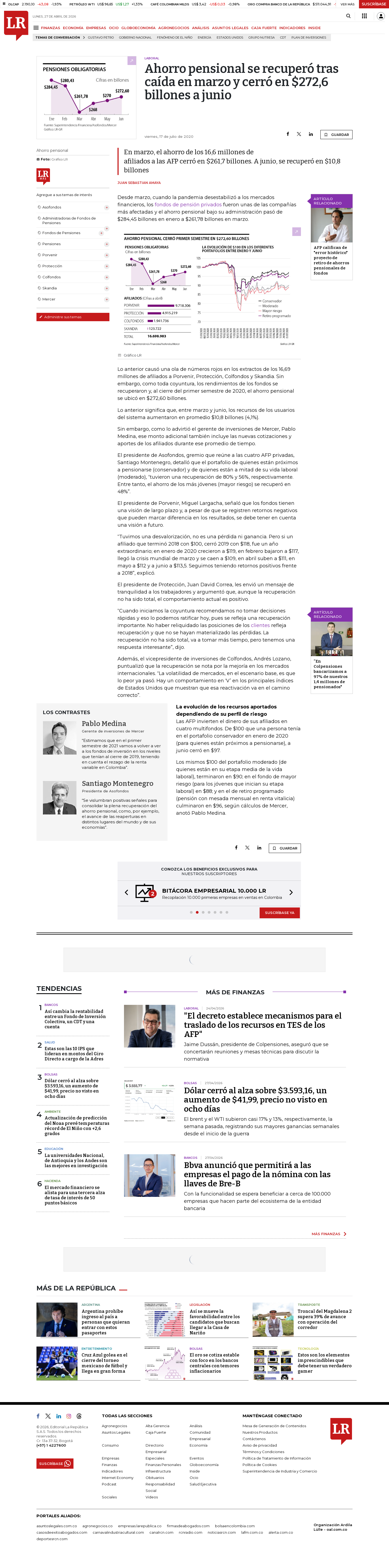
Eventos (197, 1458)
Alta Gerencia (157, 1426)
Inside (195, 1471)
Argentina (91, 1305)
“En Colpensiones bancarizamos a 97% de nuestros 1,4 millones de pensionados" (331, 674)
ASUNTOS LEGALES (230, 28)
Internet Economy (117, 1477)
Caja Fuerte (156, 1432)
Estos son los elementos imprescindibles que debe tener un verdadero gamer (325, 1363)
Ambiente (53, 1112)
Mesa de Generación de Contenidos (274, 1426)
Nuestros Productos (260, 1432)
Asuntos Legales (116, 1432)
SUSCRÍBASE (374, 4)
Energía (204, 37)
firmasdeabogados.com (188, 1526)
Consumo (110, 1445)
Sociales (109, 1497)
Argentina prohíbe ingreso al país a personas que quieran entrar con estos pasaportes (106, 1322)
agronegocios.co (97, 1526)
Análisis (196, 1426)
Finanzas (109, 1464)
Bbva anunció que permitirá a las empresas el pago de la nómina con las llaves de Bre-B (257, 1174)
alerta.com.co (281, 1532)
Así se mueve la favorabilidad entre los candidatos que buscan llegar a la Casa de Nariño (215, 1322)
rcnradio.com (190, 1532)
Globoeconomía (204, 1464)
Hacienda (53, 1181)
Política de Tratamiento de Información (277, 1458)
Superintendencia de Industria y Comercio (280, 1471)
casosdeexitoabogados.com (61, 1532)
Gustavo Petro (101, 37)
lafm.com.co (252, 1532)
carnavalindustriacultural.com (118, 1532)
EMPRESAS (96, 28)
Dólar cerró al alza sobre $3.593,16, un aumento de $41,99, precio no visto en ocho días (72, 1088)
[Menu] (37, 27)
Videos (152, 1497)
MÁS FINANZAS (326, 1234)
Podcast (109, 1484)
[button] (125, 893)
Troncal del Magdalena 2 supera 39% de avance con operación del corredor (325, 1319)
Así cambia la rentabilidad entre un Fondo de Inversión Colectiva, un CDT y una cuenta (75, 1019)
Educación (54, 1149)
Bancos (51, 1005)
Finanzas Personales (163, 1464)
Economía (198, 1445)
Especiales (155, 1458)
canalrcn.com (161, 1532)
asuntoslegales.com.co (56, 1526)
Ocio (194, 1477)
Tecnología (308, 1349)
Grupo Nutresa (262, 37)
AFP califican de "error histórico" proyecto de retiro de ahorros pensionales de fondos (331, 260)
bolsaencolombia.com (235, 1526)
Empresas (110, 1458)
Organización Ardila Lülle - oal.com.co (333, 1527)
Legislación (200, 1305)
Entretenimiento (97, 1349)
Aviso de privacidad (260, 1445)
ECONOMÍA (73, 28)
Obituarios (155, 1477)
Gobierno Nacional (135, 37)
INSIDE (314, 28)
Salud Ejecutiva (203, 1484)
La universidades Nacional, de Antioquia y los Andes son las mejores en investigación (76, 1160)
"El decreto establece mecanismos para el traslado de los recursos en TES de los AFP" (263, 1025)
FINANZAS (50, 28)
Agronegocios (114, 1426)
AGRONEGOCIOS (173, 28)
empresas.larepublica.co (140, 1526)
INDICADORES (292, 28)
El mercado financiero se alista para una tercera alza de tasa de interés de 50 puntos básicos (75, 1195)
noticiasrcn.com (222, 1532)
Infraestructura (158, 1471)
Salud (50, 1042)
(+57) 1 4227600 (51, 1445)
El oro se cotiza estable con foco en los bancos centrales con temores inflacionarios (214, 1363)
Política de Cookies (260, 1464)
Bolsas (51, 1074)
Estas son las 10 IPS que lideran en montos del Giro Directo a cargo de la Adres (74, 1053)
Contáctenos (254, 1439)
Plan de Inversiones (308, 37)
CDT (283, 37)
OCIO (114, 28)
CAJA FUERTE (264, 28)
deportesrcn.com (52, 1539)
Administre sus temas (60, 317)
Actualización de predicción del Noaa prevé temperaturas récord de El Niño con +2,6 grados (77, 1125)
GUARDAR (336, 134)
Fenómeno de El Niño (174, 37)
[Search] (348, 16)
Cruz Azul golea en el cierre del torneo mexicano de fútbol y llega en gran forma (105, 1363)
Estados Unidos (230, 37)
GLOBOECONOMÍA (138, 28)
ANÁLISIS (200, 28)
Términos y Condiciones (263, 1452)
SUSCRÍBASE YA (279, 912)
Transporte (309, 1305)
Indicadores (112, 1471)
